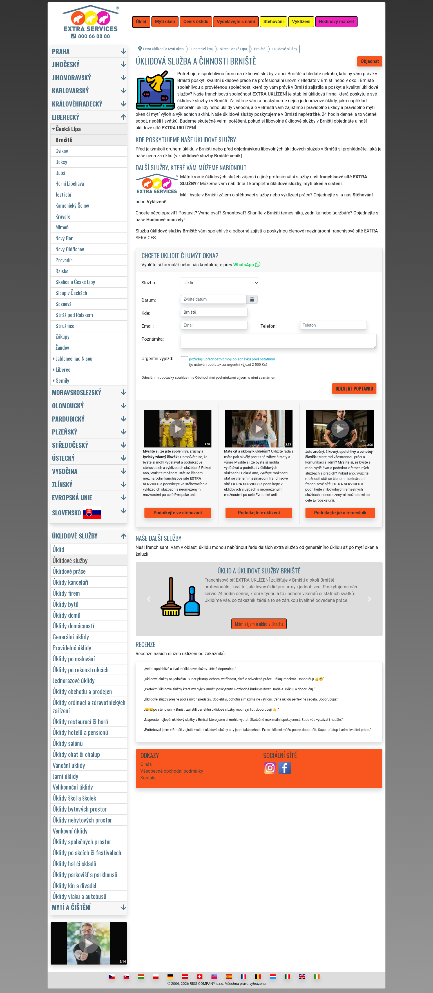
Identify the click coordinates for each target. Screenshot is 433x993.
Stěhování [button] (274, 21)
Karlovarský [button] (70, 90)
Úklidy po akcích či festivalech (87, 852)
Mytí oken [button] (165, 21)
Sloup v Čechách (71, 293)
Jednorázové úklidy (74, 680)
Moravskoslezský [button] (76, 392)
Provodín (64, 260)
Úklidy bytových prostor (80, 808)
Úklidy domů (67, 614)
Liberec (61, 369)
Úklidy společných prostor (82, 841)
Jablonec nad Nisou (72, 358)
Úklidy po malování (74, 658)
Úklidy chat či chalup (76, 754)
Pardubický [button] (68, 418)
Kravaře (62, 216)
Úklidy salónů (68, 743)
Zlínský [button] (62, 484)
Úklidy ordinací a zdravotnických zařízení (89, 706)
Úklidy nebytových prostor (82, 819)
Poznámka (152, 339)
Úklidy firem (66, 592)
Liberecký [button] (65, 116)
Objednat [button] (370, 61)
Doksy (61, 162)
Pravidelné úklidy (72, 647)
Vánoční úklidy (69, 765)
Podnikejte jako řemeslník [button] (340, 512)
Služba (148, 282)
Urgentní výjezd (157, 358)
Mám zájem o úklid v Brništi (259, 623)
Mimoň (61, 227)
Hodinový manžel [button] (336, 21)
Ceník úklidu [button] (195, 21)
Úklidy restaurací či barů (80, 721)
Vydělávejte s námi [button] (236, 21)
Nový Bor (64, 238)
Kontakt (148, 778)
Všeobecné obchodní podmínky (171, 771)
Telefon (267, 326)
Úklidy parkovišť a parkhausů (85, 874)
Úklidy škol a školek (74, 797)
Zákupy (62, 336)
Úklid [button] (141, 22)
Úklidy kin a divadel (74, 885)
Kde (145, 313)
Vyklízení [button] (301, 21)
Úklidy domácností (73, 625)
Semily (61, 380)
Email (147, 326)
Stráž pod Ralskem (74, 315)
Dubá (60, 173)
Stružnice (64, 326)
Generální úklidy (71, 636)
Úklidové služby (70, 560)
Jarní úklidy (65, 776)
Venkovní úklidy (70, 830)
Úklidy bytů (66, 603)
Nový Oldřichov (69, 249)
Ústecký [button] (63, 457)
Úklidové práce (69, 570)
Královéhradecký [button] (77, 103)
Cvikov (61, 151)
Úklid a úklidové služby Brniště (259, 570)
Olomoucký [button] (68, 405)
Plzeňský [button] (64, 431)
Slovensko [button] (76, 512)
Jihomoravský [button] (71, 77)
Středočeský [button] (70, 444)
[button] (148, 599)
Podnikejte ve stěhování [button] (178, 512)
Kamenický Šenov (72, 205)
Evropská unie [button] (72, 497)
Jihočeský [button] (65, 64)
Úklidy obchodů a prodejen (82, 691)
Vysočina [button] (64, 471)
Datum (148, 300)
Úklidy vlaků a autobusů (79, 896)
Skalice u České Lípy (75, 282)
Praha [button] (61, 51)
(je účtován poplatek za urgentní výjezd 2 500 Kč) (228, 364)
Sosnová (63, 304)
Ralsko (61, 271)
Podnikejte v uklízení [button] (259, 512)
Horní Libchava (69, 183)
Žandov (62, 347)
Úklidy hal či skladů (74, 863)
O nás (146, 764)
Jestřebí (63, 194)
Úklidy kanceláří (70, 581)
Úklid (58, 549)
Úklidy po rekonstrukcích (81, 669)
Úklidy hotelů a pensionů (80, 732)
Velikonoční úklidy (73, 786)
